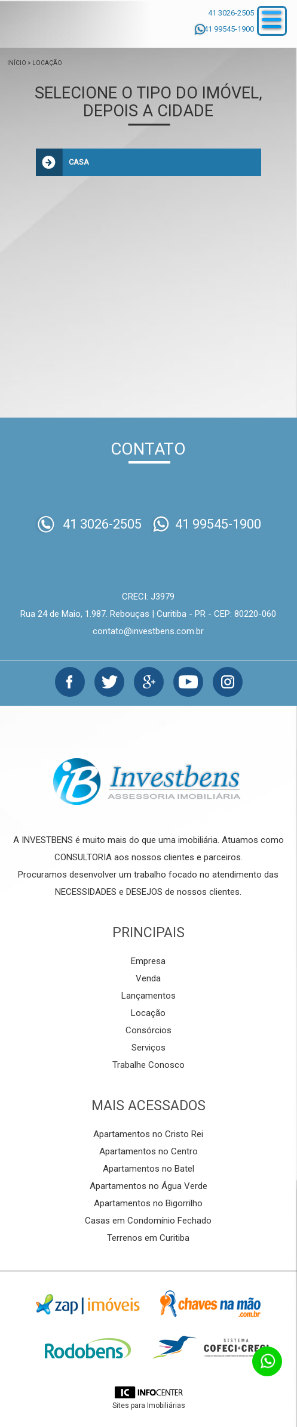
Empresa (148, 961)
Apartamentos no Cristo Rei (148, 1134)
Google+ (149, 682)
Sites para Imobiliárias (148, 1405)
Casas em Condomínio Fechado (148, 1220)
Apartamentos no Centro (148, 1151)
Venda (148, 978)
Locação (47, 63)
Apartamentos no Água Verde (148, 1186)
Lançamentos (148, 995)
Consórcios (148, 1030)
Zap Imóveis (88, 1304)
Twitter (109, 682)
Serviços (148, 1047)
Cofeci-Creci (210, 1348)
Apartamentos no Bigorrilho (148, 1203)
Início (16, 63)
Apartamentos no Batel (148, 1168)
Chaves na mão (210, 1304)
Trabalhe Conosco (148, 1065)
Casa (79, 161)
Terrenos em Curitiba (148, 1238)
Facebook (70, 682)
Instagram (228, 682)
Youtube (188, 682)
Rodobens (88, 1348)
